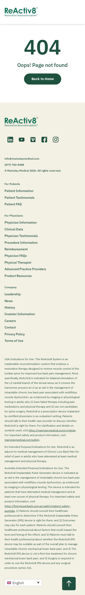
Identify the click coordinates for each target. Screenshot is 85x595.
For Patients (12, 184)
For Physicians (14, 215)
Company (11, 287)
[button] (23, 582)
